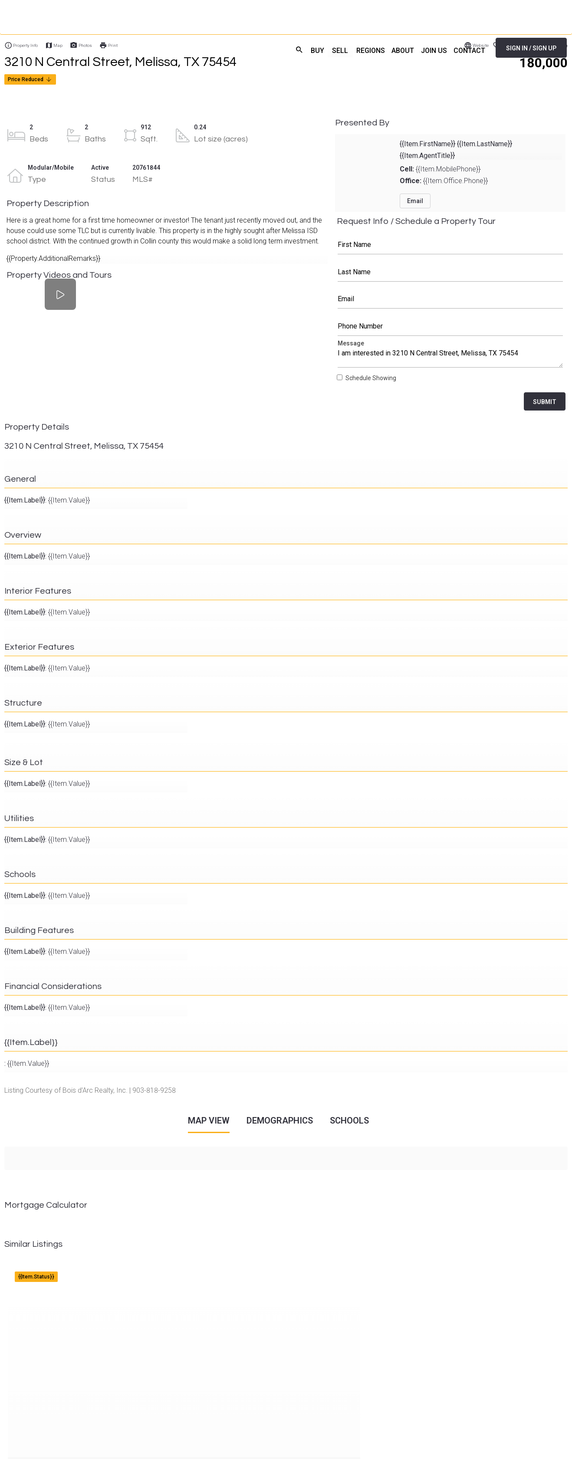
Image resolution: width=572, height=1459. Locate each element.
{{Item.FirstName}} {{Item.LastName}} (456, 144)
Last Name (450, 272)
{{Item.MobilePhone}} (440, 169)
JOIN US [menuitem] (430, 50)
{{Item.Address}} (33, 1269)
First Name (450, 244)
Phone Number (450, 326)
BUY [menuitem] (306, 50)
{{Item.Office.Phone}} (444, 181)
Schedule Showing (370, 378)
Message (450, 356)
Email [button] (415, 200)
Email (450, 299)
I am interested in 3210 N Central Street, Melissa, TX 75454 (450, 356)
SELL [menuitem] (330, 50)
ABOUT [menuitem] (396, 50)
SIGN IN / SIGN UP (531, 48)
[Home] (98, 47)
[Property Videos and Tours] (60, 294)
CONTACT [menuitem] (468, 50)
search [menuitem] (287, 49)
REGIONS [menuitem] (362, 50)
